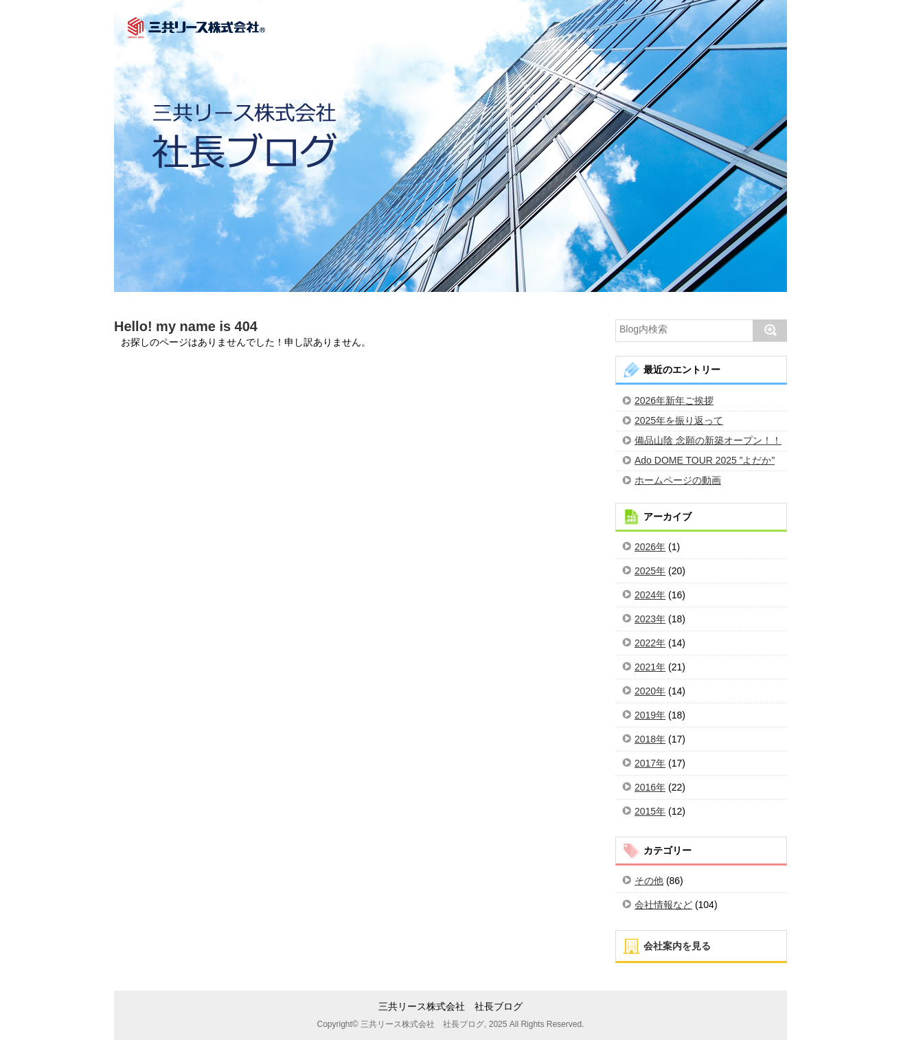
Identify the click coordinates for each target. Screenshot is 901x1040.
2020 (645, 691)
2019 (645, 715)
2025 (645, 570)
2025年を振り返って (679, 420)
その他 (649, 880)
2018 (645, 739)
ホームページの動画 (678, 480)
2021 (645, 667)
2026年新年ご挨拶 (674, 400)
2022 (645, 642)
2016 (645, 787)
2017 (645, 763)
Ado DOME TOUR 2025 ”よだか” (705, 460)
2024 (645, 594)
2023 (645, 618)
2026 (645, 546)
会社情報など (663, 904)
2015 (645, 811)
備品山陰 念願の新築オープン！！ (708, 440)
